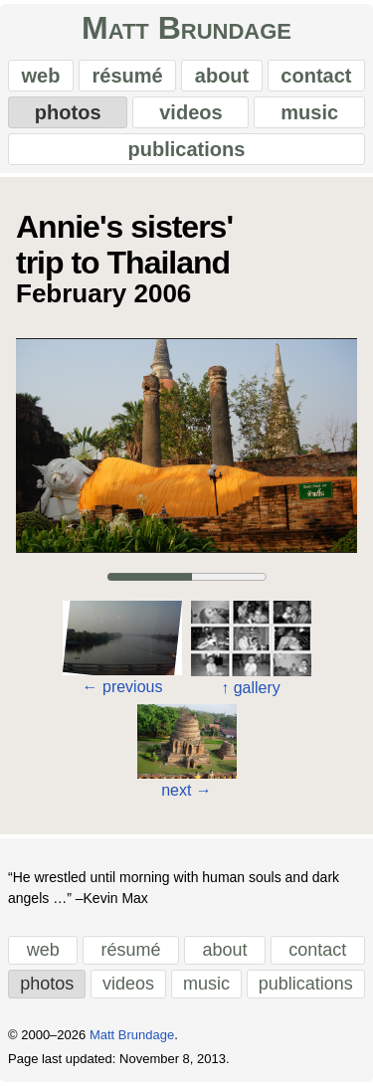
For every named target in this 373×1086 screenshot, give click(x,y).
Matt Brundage (186, 28)
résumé (128, 76)
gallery (250, 687)
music (309, 112)
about (222, 76)
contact (315, 76)
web (41, 76)
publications (187, 149)
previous (123, 686)
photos (68, 112)
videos (190, 112)
